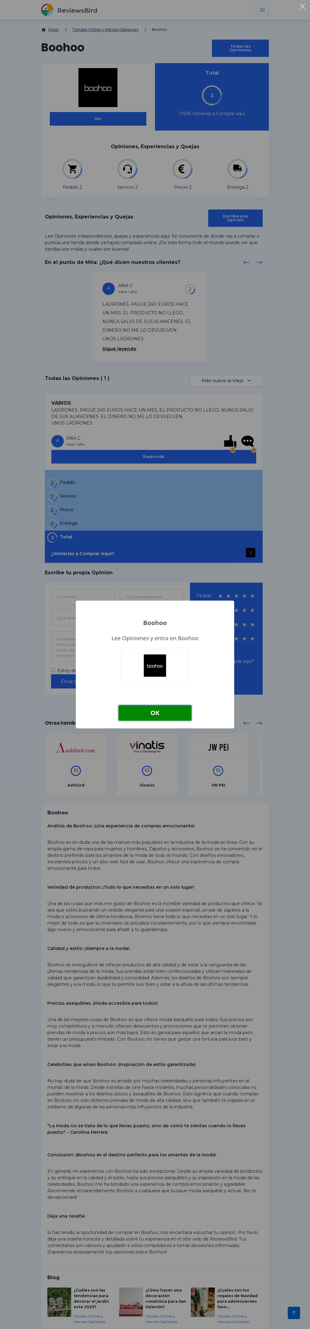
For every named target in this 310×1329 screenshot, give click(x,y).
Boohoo (155, 623)
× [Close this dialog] (302, 7)
